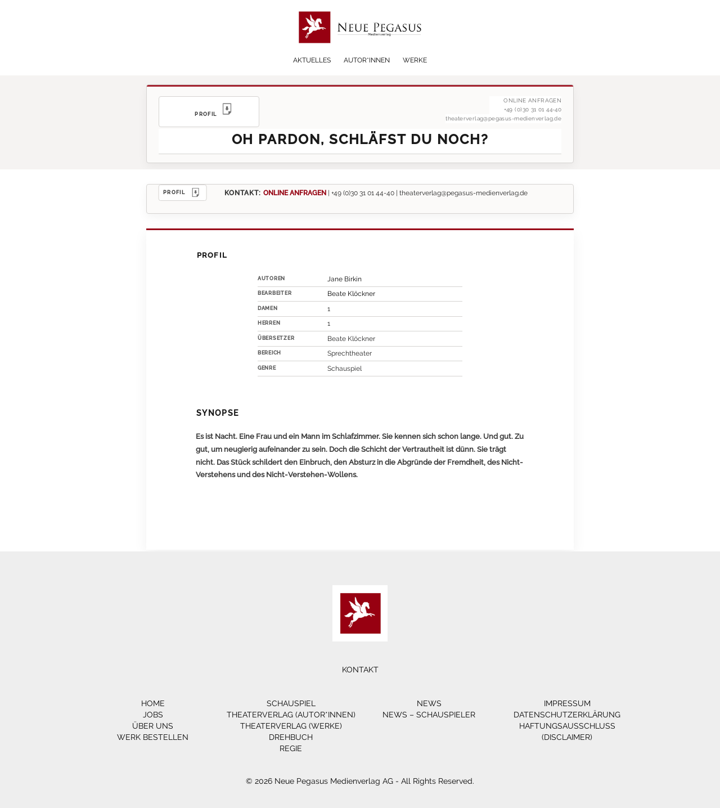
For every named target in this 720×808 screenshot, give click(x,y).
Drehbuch (291, 737)
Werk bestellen (152, 737)
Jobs (153, 714)
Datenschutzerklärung (567, 714)
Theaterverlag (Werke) (291, 725)
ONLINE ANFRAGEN (294, 192)
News (429, 703)
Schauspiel (291, 703)
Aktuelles (312, 60)
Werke (415, 60)
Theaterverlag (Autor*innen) (291, 714)
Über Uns (152, 725)
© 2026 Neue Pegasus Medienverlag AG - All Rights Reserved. (360, 780)
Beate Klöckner (351, 294)
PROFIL (182, 192)
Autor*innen (367, 60)
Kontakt (360, 669)
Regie (291, 748)
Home (153, 703)
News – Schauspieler (428, 714)
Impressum (567, 703)
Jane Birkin (344, 279)
